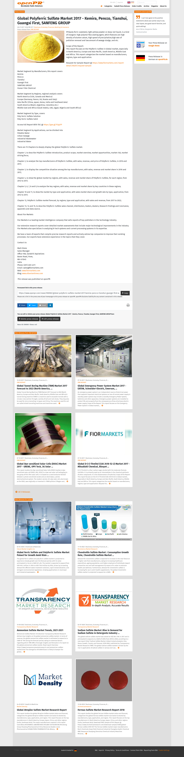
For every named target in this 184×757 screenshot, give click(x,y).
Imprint (120, 2)
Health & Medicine (31, 704)
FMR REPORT (35, 29)
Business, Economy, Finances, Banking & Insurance (51, 27)
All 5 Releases (22, 492)
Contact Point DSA (136, 750)
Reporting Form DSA (150, 750)
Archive (146, 6)
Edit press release (50, 319)
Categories (108, 6)
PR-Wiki (113, 2)
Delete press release (28, 319)
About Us (163, 6)
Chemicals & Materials (33, 547)
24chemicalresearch (84, 706)
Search (161, 3)
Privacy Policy (109, 750)
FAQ (96, 750)
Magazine (154, 6)
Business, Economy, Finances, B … (36, 380)
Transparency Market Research (27, 627)
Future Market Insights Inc (26, 549)
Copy (125, 293)
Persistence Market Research (88, 549)
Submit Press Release (122, 6)
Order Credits (137, 6)
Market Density (22, 706)
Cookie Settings (164, 750)
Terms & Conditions (122, 750)
